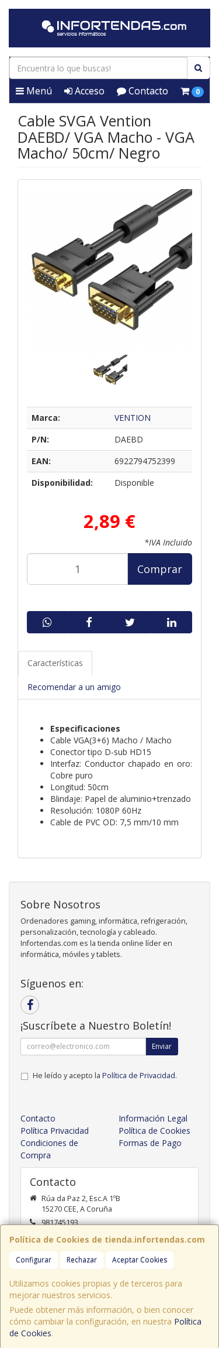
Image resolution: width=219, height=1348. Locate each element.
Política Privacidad (54, 1130)
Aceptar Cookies (139, 1260)
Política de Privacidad (138, 1076)
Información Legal (153, 1118)
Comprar (159, 569)
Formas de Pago (150, 1142)
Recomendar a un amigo (74, 686)
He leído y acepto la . (105, 1076)
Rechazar (82, 1260)
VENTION (132, 417)
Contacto (142, 90)
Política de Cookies (154, 1130)
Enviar (162, 1046)
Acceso (84, 90)
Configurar (33, 1260)
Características (55, 662)
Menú (34, 90)
